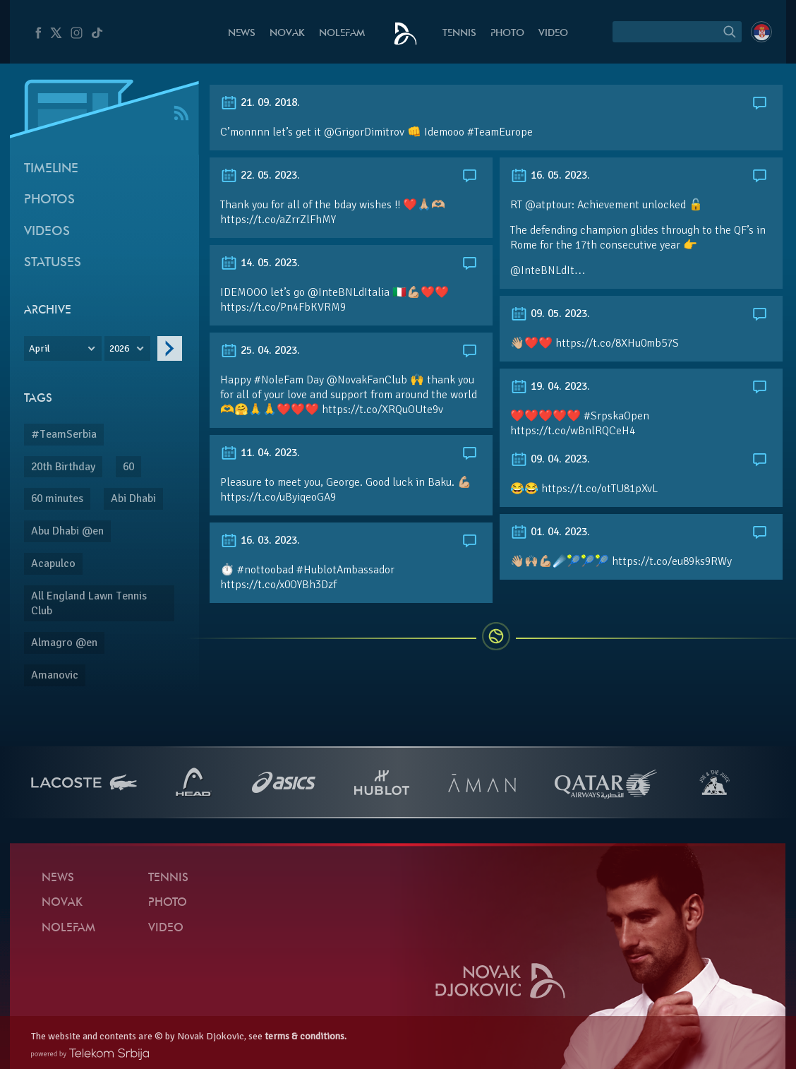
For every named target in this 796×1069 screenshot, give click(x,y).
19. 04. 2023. (550, 386)
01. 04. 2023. (550, 532)
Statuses (52, 263)
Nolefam (342, 33)
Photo (507, 33)
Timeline (51, 169)
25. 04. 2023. (260, 350)
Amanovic (54, 675)
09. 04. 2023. (550, 459)
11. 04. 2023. (260, 453)
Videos (47, 232)
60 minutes (57, 498)
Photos (49, 200)
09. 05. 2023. (550, 313)
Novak (287, 33)
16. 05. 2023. (550, 175)
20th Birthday (63, 467)
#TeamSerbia (64, 434)
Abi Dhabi (133, 498)
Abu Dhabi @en (67, 531)
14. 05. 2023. (260, 263)
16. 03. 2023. (260, 540)
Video (553, 33)
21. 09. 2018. (260, 102)
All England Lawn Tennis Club (89, 603)
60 (128, 467)
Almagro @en (64, 642)
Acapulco (53, 563)
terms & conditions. (305, 1036)
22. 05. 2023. (260, 175)
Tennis (459, 33)
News (241, 33)
